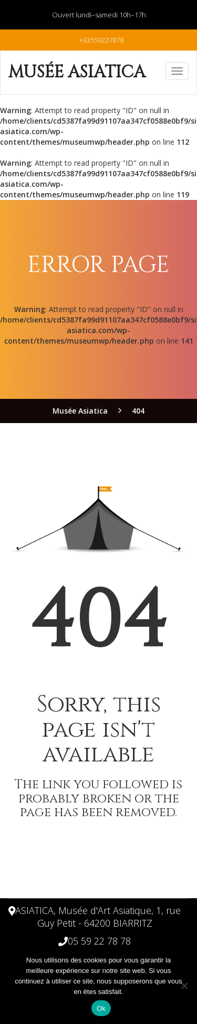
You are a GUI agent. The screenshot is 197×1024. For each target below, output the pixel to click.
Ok (101, 1008)
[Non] (184, 985)
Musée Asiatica (77, 72)
